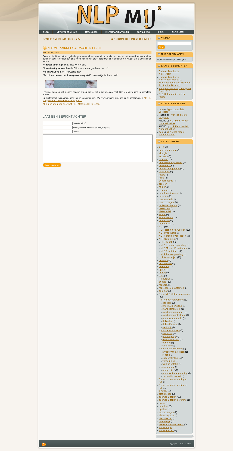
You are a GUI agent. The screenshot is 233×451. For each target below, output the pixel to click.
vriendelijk (164, 421)
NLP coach (167, 242)
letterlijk (163, 196)
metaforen (164, 208)
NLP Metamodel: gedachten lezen (74, 47)
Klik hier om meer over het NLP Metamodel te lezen (71, 104)
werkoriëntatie (170, 364)
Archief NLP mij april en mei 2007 (63, 39)
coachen (163, 159)
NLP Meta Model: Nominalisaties (174, 122)
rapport (163, 285)
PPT (161, 275)
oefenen (163, 260)
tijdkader (167, 321)
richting (167, 343)
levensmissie (166, 199)
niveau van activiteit (174, 352)
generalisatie (166, 181)
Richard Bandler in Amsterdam (169, 72)
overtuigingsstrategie (174, 315)
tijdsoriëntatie (170, 324)
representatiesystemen (171, 288)
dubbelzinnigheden (169, 168)
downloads (165, 165)
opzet (162, 269)
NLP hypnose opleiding (173, 245)
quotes (162, 282)
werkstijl (167, 327)
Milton (162, 214)
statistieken (165, 394)
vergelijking (169, 361)
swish (162, 403)
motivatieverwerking (172, 348)
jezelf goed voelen (169, 193)
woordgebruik (166, 430)
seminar (163, 291)
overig (162, 272)
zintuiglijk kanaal (172, 376)
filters (162, 175)
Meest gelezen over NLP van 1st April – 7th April (175, 84)
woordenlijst (165, 427)
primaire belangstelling (175, 373)
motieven (168, 333)
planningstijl (169, 336)
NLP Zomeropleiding (172, 254)
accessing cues (167, 150)
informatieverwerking (172, 300)
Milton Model (166, 217)
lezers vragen (166, 202)
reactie (166, 355)
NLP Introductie (167, 233)
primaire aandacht (172, 318)
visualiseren (165, 418)
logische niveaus (168, 205)
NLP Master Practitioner (174, 248)
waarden (167, 345)
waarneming (167, 367)
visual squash (166, 415)
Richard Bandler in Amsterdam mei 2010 (170, 78)
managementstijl (172, 309)
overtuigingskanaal (173, 312)
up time (163, 409)
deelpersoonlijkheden (170, 162)
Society (163, 391)
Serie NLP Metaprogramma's (175, 294)
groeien (163, 184)
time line (164, 406)
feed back (164, 171)
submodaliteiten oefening (173, 400)
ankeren (163, 156)
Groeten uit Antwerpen (173, 230)
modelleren (165, 224)
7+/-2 (162, 147)
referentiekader (171, 339)
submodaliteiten (167, 397)
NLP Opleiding (167, 239)
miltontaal (164, 220)
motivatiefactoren (170, 330)
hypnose (163, 190)
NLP (161, 227)
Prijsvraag (164, 279)
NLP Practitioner (170, 251)
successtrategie (171, 358)
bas (161, 109)
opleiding (164, 266)
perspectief (169, 370)
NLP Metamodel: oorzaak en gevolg (130, 39)
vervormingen (166, 412)
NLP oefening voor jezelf (172, 236)
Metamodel (165, 211)
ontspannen (165, 263)
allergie (163, 153)
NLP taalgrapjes (168, 257)
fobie (161, 178)
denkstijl (167, 303)
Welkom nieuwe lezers (171, 424)
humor (162, 187)
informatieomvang (172, 306)
